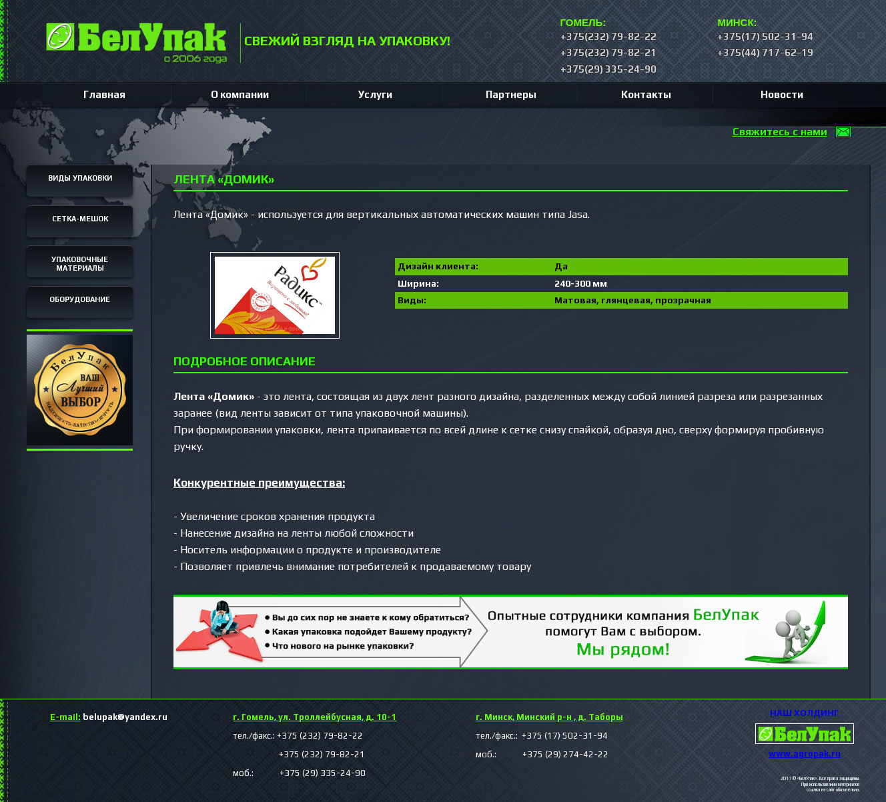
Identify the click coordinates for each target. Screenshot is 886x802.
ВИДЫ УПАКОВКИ (80, 178)
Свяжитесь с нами (780, 131)
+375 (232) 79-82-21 (299, 754)
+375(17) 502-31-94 (765, 36)
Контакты (646, 94)
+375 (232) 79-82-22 (320, 736)
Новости (782, 94)
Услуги (375, 94)
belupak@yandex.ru (108, 717)
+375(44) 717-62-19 (765, 52)
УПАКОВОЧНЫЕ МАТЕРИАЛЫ (79, 264)
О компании (240, 94)
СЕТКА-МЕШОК (80, 219)
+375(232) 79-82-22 (608, 36)
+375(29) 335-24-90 (608, 69)
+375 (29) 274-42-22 (553, 754)
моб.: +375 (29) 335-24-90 (299, 773)
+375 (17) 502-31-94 (564, 736)
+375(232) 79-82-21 (608, 52)
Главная (104, 94)
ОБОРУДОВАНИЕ (79, 299)
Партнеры (511, 94)
